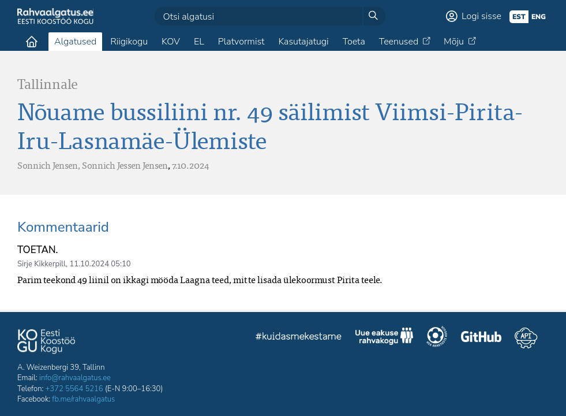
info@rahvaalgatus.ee (75, 378)
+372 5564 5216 (74, 389)
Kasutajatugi (303, 41)
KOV (171, 41)
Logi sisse (481, 16)
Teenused (398, 41)
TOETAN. (37, 250)
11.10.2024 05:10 (99, 264)
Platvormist (241, 41)
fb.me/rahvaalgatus (83, 399)
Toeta (354, 41)
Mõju (454, 41)
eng (538, 16)
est (519, 16)
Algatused (75, 41)
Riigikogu (129, 41)
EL (199, 41)
